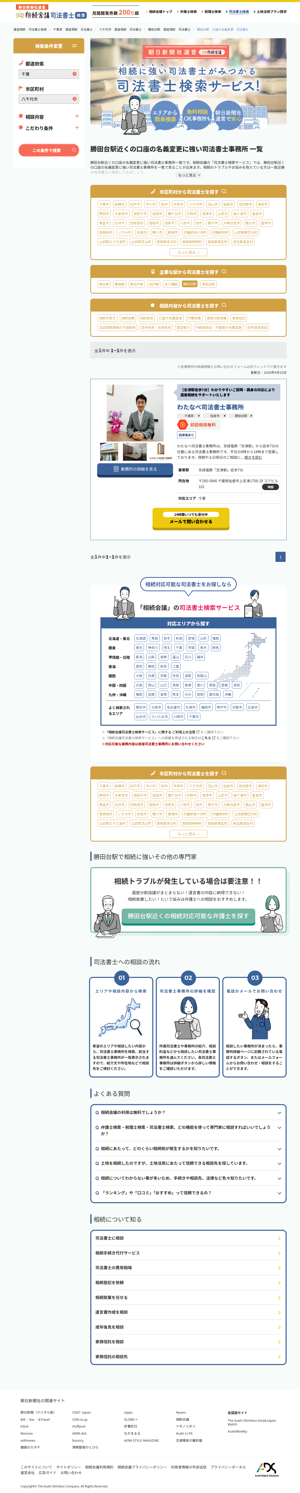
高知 (236, 685)
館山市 (250, 223)
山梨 (151, 656)
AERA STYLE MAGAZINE (141, 1440)
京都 (163, 675)
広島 (139, 685)
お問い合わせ (71, 1472)
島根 (188, 685)
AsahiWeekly (237, 1431)
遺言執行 (183, 327)
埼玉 (167, 647)
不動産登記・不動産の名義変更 (219, 327)
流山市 (213, 204)
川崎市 (178, 716)
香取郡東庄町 (218, 241)
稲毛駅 (104, 284)
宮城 (191, 638)
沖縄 (228, 694)
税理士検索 (213, 11)
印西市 (192, 213)
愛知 (139, 666)
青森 (154, 638)
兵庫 (151, 675)
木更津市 (121, 213)
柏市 (164, 204)
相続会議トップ (160, 11)
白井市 (119, 223)
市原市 (178, 204)
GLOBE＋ (131, 1419)
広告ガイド (47, 1472)
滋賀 (188, 675)
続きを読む (253, 457)
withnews (27, 1440)
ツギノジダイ (185, 1426)
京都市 (237, 707)
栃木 (203, 647)
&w (31, 1419)
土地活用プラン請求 (272, 11)
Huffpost (78, 1426)
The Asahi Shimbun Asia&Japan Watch (252, 1422)
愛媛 (224, 685)
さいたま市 (159, 716)
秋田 (179, 638)
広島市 (253, 707)
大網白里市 (231, 223)
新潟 (139, 656)
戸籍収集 (194, 318)
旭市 (199, 223)
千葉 (179, 647)
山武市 (223, 213)
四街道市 (136, 223)
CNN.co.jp (80, 1419)
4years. (181, 1412)
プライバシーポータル (228, 1466)
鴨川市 (157, 232)
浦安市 (263, 204)
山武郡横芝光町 (246, 232)
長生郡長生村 (243, 241)
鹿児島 (214, 694)
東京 (139, 647)
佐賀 (151, 694)
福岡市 (206, 707)
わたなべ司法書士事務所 (210, 406)
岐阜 (163, 666)
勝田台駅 (241, 415)
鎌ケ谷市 (174, 213)
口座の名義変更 (170, 318)
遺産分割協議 (217, 318)
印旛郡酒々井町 (195, 232)
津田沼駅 (208, 284)
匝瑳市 (142, 232)
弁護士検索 (188, 11)
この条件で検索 (46, 150)
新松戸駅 (136, 284)
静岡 (151, 666)
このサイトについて (36, 1466)
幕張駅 (119, 284)
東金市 (104, 223)
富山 (176, 656)
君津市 (207, 213)
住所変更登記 (257, 327)
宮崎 (200, 694)
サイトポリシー (68, 1466)
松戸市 (135, 204)
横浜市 (141, 707)
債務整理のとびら (85, 1447)
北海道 (141, 638)
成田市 (157, 213)
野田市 (104, 213)
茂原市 (169, 223)
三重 (176, 666)
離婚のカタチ (30, 1447)
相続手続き (107, 318)
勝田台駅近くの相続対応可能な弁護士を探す (188, 915)
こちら (208, 737)
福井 (200, 656)
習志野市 (245, 204)
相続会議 (182, 1419)
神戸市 (222, 707)
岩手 (167, 638)
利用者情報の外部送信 (188, 1466)
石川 (188, 656)
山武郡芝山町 (141, 241)
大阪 (139, 675)
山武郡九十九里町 (112, 241)
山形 (203, 638)
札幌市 (191, 707)
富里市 (257, 213)
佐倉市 (228, 204)
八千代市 (195, 204)
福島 (215, 638)
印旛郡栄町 (220, 232)
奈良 (176, 675)
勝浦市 (173, 232)
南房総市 (105, 232)
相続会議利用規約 (99, 1466)
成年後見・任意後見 (156, 327)
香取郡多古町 (167, 241)
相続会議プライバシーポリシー (142, 1466)
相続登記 (146, 318)
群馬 (215, 647)
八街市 (185, 223)
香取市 (154, 223)
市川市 (151, 204)
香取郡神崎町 (192, 241)
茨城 (191, 647)
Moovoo (26, 1433)
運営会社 (27, 1472)
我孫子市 (140, 213)
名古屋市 (173, 707)
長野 (163, 656)
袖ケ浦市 (239, 213)
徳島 (212, 685)
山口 (163, 685)
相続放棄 (128, 318)
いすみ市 (124, 232)
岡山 (151, 685)
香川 (200, 685)
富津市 (266, 223)
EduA (24, 1426)
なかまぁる (132, 1433)
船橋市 (119, 204)
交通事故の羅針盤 (189, 1440)
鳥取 (176, 685)
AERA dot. (79, 1433)
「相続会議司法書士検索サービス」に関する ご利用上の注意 (152, 732)
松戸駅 (154, 284)
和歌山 (202, 675)
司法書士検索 (239, 11)
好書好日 (130, 1426)
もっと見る (187, 252)
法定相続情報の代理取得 (117, 327)
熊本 (176, 694)
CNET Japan (81, 1412)
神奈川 (153, 647)
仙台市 (141, 716)
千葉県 (189, 415)
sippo (128, 1412)
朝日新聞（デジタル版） (38, 1412)
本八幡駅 (171, 284)
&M (22, 1419)
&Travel (44, 1419)
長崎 (163, 694)
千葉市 (104, 204)
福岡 (139, 694)
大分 (188, 694)
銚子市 (213, 223)
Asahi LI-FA (184, 1433)
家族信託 (238, 318)
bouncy (78, 1440)
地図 (270, 487)
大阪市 (156, 707)
